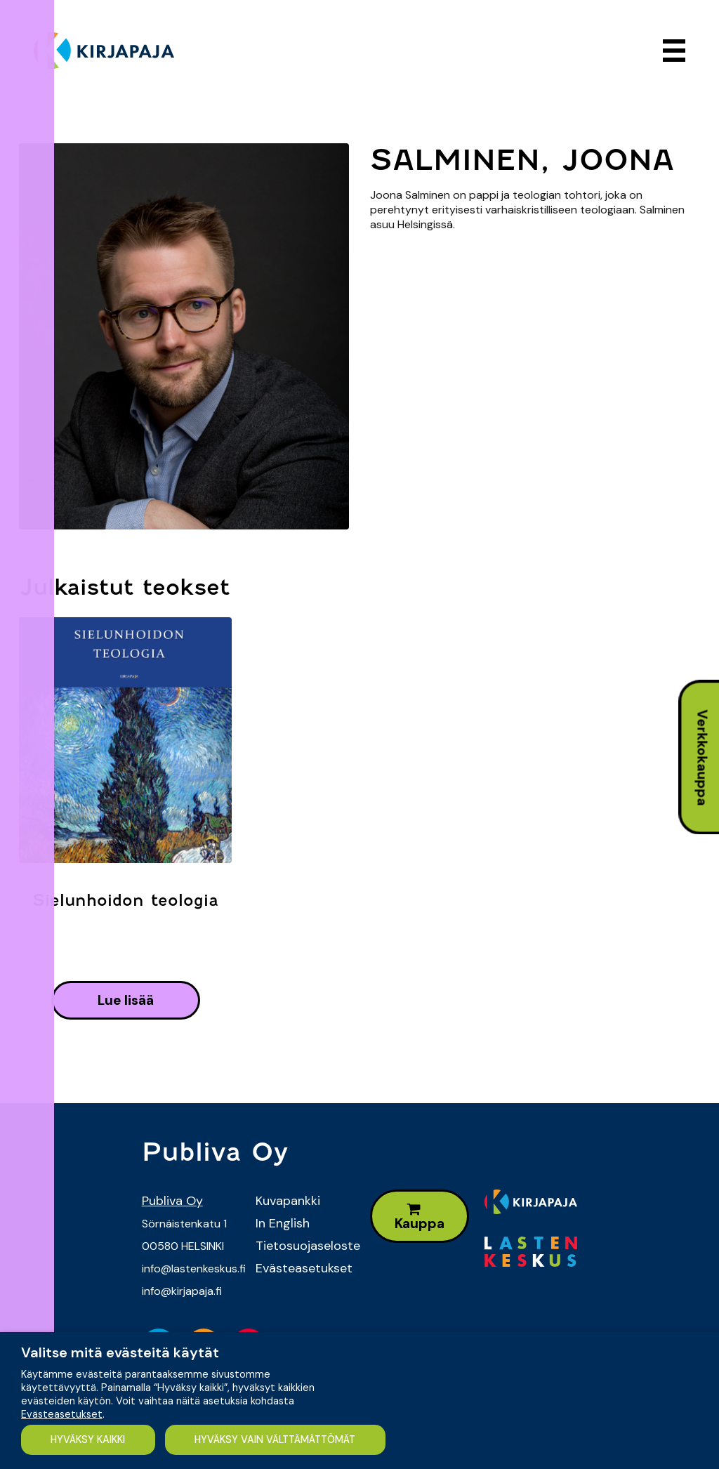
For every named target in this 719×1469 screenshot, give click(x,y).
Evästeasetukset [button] (62, 1414)
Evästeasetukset (302, 1268)
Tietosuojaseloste (302, 1245)
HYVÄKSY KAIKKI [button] (88, 1439)
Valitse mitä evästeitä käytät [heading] (120, 1352)
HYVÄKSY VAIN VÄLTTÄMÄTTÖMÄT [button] (277, 1439)
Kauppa (419, 1217)
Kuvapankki (288, 1200)
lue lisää (126, 1000)
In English (283, 1223)
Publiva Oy (172, 1200)
